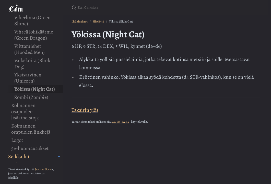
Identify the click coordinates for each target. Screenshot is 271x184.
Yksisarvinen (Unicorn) (27, 77)
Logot (17, 140)
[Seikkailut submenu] (59, 157)
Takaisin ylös (85, 110)
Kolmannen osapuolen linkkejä (30, 128)
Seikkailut (19, 156)
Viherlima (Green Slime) (32, 20)
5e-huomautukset (30, 148)
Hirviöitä (98, 21)
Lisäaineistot (80, 21)
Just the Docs (43, 169)
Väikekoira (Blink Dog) (32, 63)
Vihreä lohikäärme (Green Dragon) (33, 34)
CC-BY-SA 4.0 (120, 122)
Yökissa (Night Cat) (34, 89)
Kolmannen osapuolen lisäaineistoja (25, 111)
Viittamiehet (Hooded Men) (29, 49)
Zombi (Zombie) (31, 97)
